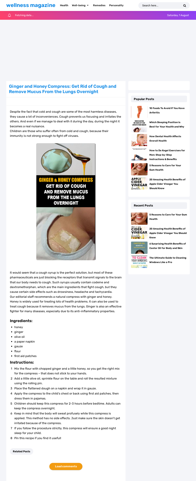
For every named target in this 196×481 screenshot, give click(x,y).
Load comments (66, 466)
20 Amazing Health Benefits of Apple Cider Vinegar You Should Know (167, 184)
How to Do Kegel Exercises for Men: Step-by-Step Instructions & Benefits (167, 155)
